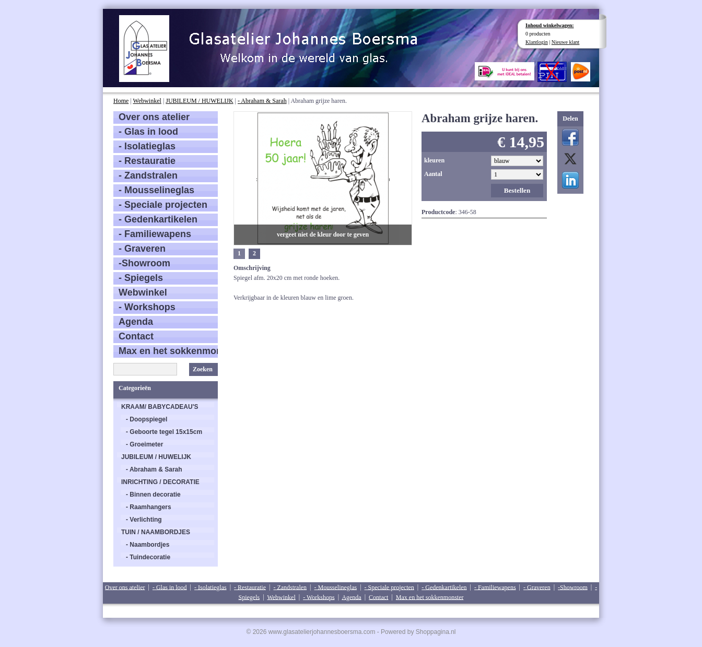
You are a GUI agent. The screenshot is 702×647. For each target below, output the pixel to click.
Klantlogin (536, 42)
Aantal (433, 174)
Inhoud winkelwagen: (549, 25)
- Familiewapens (155, 234)
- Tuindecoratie (148, 557)
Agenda (136, 321)
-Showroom (144, 263)
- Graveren (142, 248)
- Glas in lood (148, 131)
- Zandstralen (148, 175)
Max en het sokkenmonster (168, 351)
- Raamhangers (148, 507)
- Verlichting (144, 519)
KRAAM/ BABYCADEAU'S (159, 406)
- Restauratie (147, 161)
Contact (136, 336)
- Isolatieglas (147, 146)
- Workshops (147, 307)
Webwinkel (147, 100)
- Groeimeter (144, 444)
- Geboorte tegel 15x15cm (164, 432)
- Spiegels (141, 278)
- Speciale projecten (163, 204)
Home (120, 100)
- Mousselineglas (156, 190)
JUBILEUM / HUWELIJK (199, 100)
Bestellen (517, 190)
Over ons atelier (154, 117)
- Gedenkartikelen (158, 219)
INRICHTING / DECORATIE (160, 482)
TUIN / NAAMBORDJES (155, 532)
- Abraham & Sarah (262, 100)
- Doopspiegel (146, 419)
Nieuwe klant (566, 42)
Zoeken (203, 369)
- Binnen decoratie (153, 494)
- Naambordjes (147, 544)
